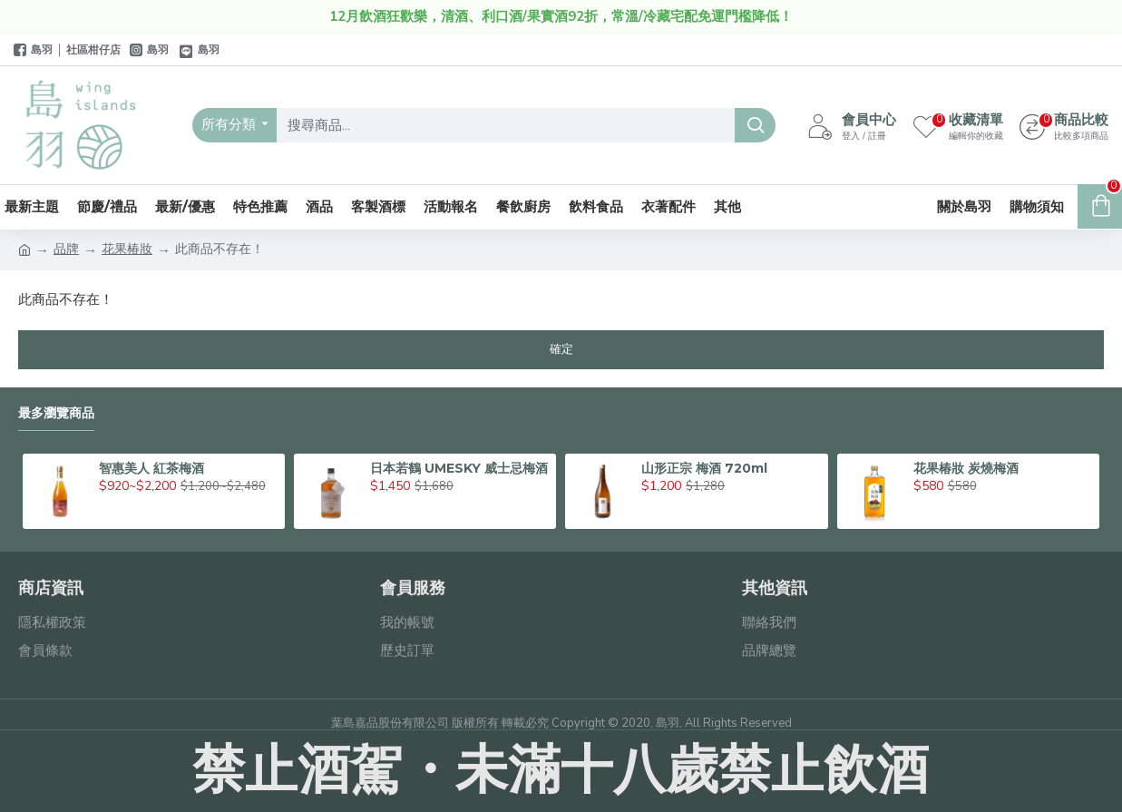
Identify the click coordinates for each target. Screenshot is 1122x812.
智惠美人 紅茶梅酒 (151, 468)
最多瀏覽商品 (56, 413)
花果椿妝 (127, 249)
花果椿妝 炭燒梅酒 (966, 468)
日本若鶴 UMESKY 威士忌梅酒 (459, 468)
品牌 (66, 249)
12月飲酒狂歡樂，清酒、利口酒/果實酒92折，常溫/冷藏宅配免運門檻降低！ (561, 16)
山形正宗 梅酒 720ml (704, 468)
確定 (561, 349)
